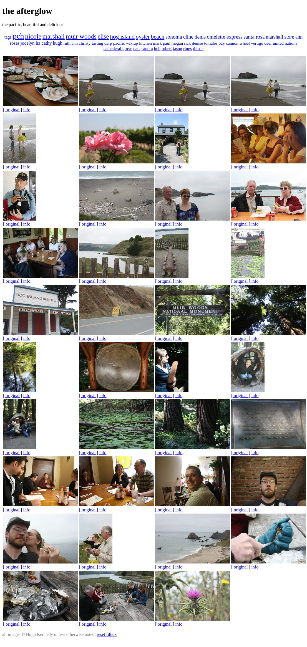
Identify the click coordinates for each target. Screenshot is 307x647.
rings (187, 48)
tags (8, 37)
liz (38, 43)
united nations (285, 43)
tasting (97, 43)
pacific (119, 43)
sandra (147, 48)
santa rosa (254, 37)
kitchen (145, 43)
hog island (122, 36)
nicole (33, 36)
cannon (232, 43)
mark (157, 43)
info (26, 109)
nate (136, 48)
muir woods (81, 36)
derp (108, 43)
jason (177, 48)
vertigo (257, 43)
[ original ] (12, 109)
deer (268, 43)
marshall (53, 36)
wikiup (132, 43)
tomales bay (214, 43)
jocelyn (27, 43)
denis (200, 37)
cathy (47, 43)
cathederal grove (118, 48)
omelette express (224, 37)
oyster (143, 37)
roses (14, 43)
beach (157, 37)
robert (167, 48)
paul (166, 43)
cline (188, 37)
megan (177, 43)
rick (187, 43)
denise (197, 43)
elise (103, 36)
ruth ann (71, 43)
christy (84, 43)
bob (157, 48)
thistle (198, 48)
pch (18, 36)
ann (299, 37)
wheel (245, 43)
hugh (57, 43)
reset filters (107, 634)
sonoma (173, 37)
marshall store (280, 37)
